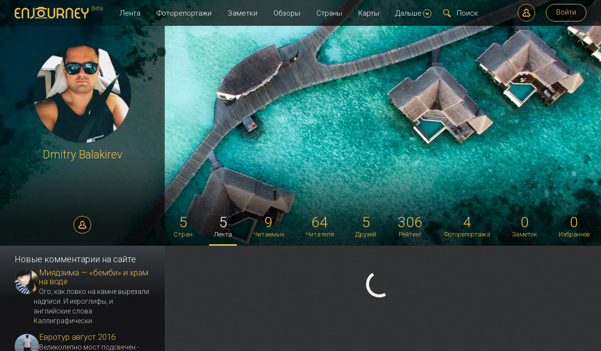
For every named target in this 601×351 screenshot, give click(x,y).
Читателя (320, 226)
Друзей (365, 226)
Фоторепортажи (184, 13)
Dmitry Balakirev (82, 154)
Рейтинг (410, 226)
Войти (566, 12)
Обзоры (286, 13)
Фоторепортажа (467, 226)
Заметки (242, 13)
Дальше (413, 13)
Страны (329, 13)
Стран (183, 226)
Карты (368, 13)
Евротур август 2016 (77, 336)
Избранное (574, 226)
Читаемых (268, 226)
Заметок (524, 226)
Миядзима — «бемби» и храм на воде (93, 277)
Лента (129, 13)
